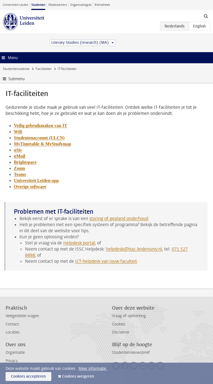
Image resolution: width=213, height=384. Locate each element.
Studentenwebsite (16, 69)
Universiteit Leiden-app (36, 180)
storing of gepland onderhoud (118, 218)
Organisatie (15, 352)
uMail (19, 156)
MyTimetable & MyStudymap (42, 144)
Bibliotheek (102, 5)
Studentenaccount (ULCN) (39, 137)
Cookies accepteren (28, 376)
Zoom (19, 168)
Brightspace (25, 162)
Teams (20, 174)
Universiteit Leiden (15, 5)
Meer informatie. (92, 368)
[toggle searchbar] (205, 15)
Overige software (30, 186)
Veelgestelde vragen (22, 316)
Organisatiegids (81, 5)
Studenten (38, 5)
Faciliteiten (44, 69)
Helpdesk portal (79, 243)
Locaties (12, 332)
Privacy (12, 360)
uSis (18, 150)
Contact (12, 324)
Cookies (118, 324)
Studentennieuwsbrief (131, 352)
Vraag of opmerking (129, 316)
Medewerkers (57, 5)
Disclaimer (121, 332)
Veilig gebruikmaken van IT (40, 125)
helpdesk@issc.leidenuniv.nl (134, 249)
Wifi (18, 131)
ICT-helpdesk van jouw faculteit (106, 261)
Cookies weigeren (78, 376)
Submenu (16, 79)
